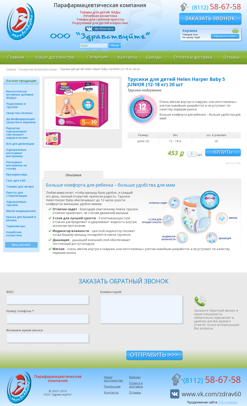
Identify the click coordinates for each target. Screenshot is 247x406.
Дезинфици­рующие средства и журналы (21, 120)
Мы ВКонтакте (104, 28)
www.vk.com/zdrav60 (211, 394)
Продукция (98, 57)
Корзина (189, 30)
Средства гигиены (19, 113)
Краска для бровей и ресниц (21, 218)
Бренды (154, 57)
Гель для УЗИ (15, 180)
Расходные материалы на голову (16, 165)
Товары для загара (20, 186)
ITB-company (227, 402)
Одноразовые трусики (16, 203)
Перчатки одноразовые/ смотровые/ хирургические (17, 132)
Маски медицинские (21, 211)
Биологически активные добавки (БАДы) (19, 94)
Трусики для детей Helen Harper (40, 69)
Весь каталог (21, 244)
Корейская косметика (14, 233)
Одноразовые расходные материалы (16, 153)
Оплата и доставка (193, 57)
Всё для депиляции (20, 143)
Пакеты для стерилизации (16, 194)
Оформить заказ (225, 36)
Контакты (127, 57)
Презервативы (16, 174)
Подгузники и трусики (16, 105)
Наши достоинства (55, 57)
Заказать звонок (210, 18)
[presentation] (128, 336)
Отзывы (232, 57)
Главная (16, 57)
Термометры (15, 226)
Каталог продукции (21, 81)
